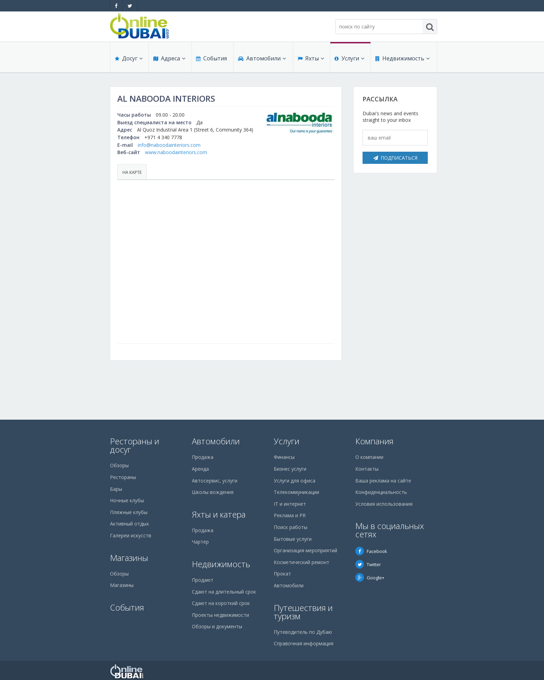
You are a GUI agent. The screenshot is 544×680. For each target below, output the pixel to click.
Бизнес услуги (290, 468)
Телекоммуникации (296, 492)
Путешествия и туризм (303, 612)
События (211, 60)
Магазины (129, 557)
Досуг (128, 59)
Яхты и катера (219, 514)
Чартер (200, 541)
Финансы (284, 457)
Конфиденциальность (381, 492)
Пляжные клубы (128, 512)
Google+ (369, 577)
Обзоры (119, 465)
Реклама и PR (290, 515)
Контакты (367, 468)
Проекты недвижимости (220, 615)
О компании (369, 457)
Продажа (202, 457)
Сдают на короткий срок (221, 603)
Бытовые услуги (293, 539)
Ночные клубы (127, 500)
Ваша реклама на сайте (383, 480)
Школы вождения (212, 492)
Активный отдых (129, 523)
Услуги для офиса (294, 480)
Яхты (310, 59)
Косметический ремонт (301, 562)
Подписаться (395, 157)
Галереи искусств (130, 535)
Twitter (368, 564)
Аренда (200, 468)
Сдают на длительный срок (224, 591)
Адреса (169, 59)
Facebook (371, 551)
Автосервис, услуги (214, 480)
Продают (202, 580)
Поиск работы (290, 527)
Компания (374, 441)
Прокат (282, 573)
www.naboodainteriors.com (176, 152)
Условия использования (384, 504)
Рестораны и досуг (134, 445)
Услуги (349, 59)
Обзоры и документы (217, 626)
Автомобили (262, 59)
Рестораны (123, 477)
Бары (116, 489)
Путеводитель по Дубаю (303, 632)
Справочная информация (303, 643)
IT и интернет (290, 504)
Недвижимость (402, 59)
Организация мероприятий (305, 550)
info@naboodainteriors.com (169, 145)
